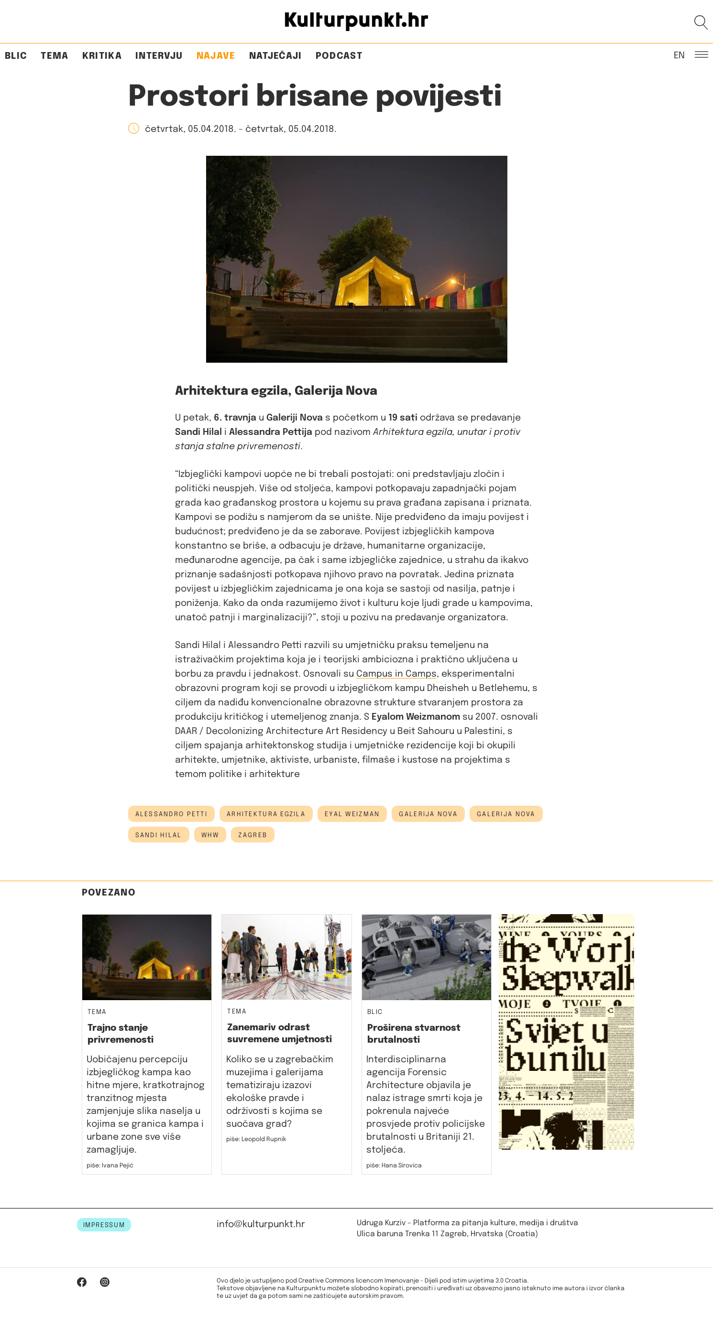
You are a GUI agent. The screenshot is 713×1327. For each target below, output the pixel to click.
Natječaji (275, 56)
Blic (16, 56)
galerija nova (428, 814)
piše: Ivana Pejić (110, 1166)
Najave (216, 56)
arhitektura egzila (266, 814)
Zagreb (252, 835)
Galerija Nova (506, 814)
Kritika (102, 56)
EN (679, 55)
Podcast (339, 56)
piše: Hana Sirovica (394, 1166)
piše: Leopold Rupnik (256, 1139)
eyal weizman (352, 814)
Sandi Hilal (158, 835)
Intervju (159, 56)
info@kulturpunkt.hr (261, 1224)
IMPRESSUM (104, 1225)
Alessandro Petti (171, 814)
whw (210, 835)
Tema (54, 56)
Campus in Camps (396, 674)
